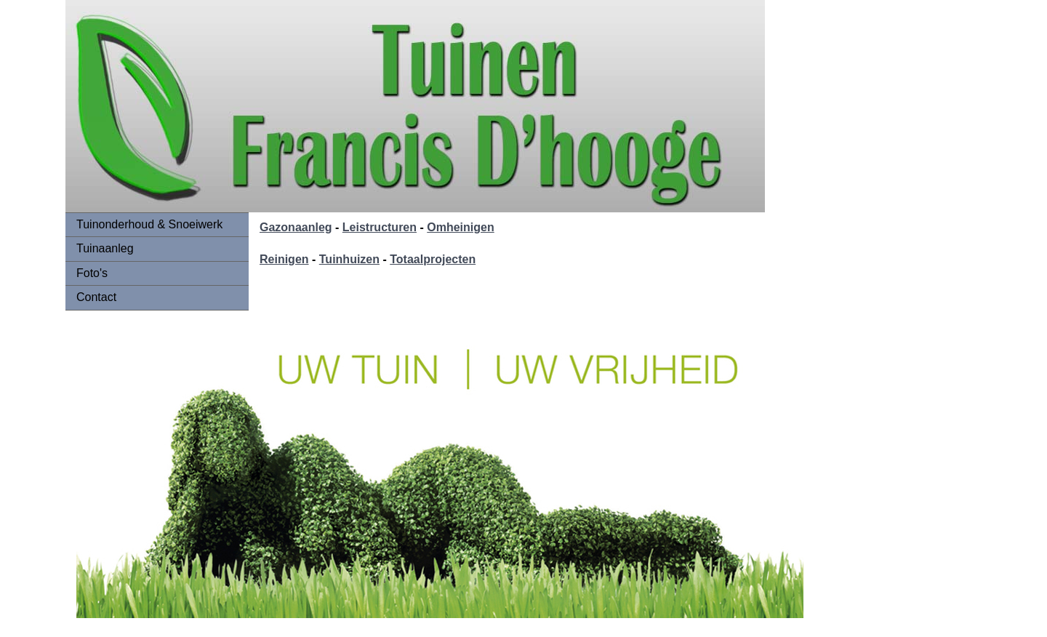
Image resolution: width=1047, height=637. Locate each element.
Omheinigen (460, 227)
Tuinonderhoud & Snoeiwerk (149, 224)
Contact (96, 297)
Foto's (92, 273)
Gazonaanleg (296, 227)
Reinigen (284, 259)
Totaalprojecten (433, 259)
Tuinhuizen (349, 259)
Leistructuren (379, 227)
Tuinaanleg (105, 248)
